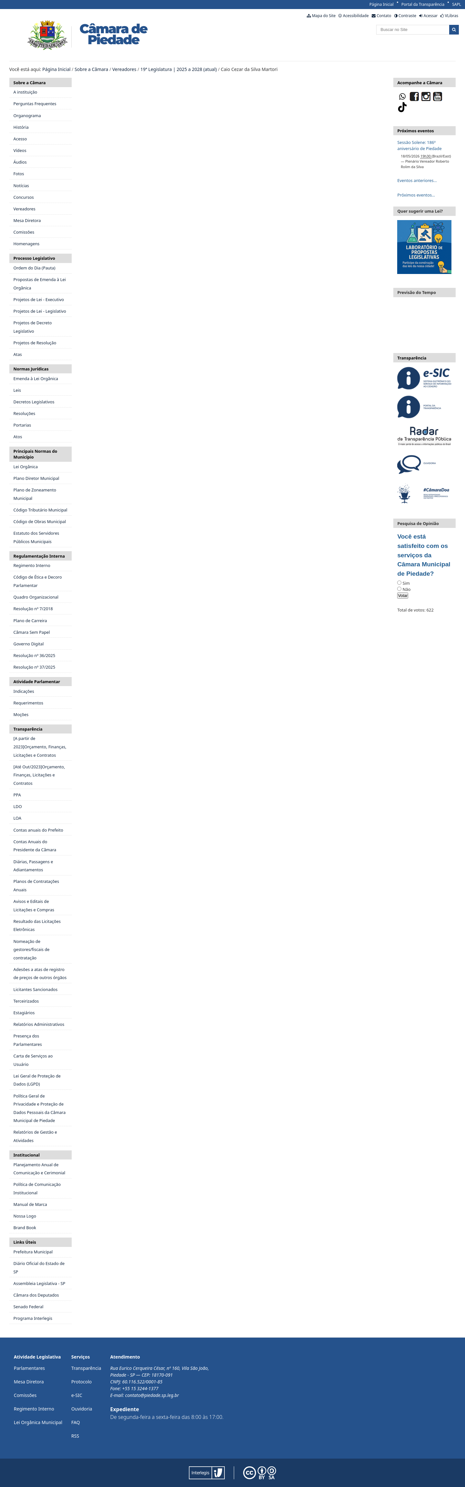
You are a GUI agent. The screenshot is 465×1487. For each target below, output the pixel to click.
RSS (75, 1436)
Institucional (27, 1155)
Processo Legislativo (34, 258)
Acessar (431, 15)
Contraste (407, 15)
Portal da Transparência (422, 4)
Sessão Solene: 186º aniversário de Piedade (419, 145)
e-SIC (76, 1395)
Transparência (28, 729)
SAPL (456, 4)
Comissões (25, 1395)
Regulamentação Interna (39, 556)
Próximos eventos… (416, 195)
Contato (384, 15)
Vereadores (124, 69)
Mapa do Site (324, 15)
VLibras (451, 15)
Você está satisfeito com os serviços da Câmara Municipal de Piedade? (423, 555)
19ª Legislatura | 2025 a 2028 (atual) (178, 69)
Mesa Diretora (29, 1382)
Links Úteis (25, 1242)
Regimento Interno (34, 1409)
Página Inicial (381, 4)
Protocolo (81, 1382)
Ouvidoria (81, 1409)
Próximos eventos (415, 131)
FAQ (75, 1422)
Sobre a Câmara (91, 69)
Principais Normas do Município (35, 454)
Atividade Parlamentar (37, 681)
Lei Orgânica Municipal (38, 1422)
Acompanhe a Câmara (419, 83)
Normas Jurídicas (31, 369)
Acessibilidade (356, 15)
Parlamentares (29, 1368)
